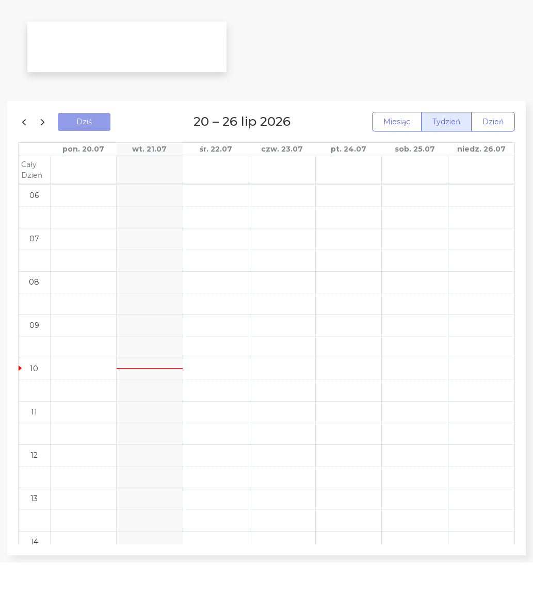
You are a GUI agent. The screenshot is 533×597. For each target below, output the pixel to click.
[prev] (26, 121)
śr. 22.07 (216, 149)
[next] (42, 121)
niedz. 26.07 (481, 149)
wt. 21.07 (149, 149)
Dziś (84, 121)
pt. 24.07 (348, 149)
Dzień (493, 121)
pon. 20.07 (83, 149)
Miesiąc (396, 121)
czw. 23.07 (282, 149)
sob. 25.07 (415, 149)
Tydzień (446, 121)
